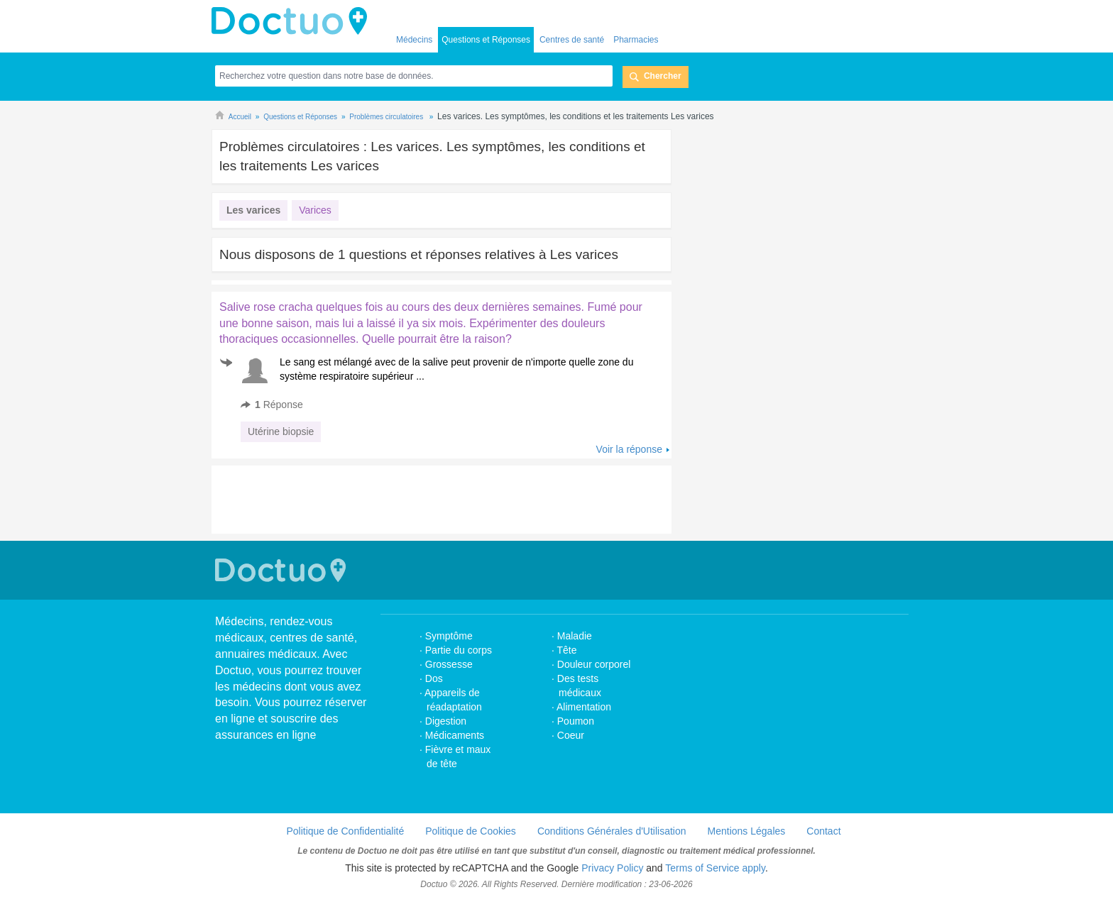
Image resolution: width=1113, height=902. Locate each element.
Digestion (447, 721)
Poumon (575, 721)
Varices (315, 210)
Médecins (414, 40)
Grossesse (449, 664)
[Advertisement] (427, 500)
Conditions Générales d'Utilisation (611, 831)
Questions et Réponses (486, 40)
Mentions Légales (747, 831)
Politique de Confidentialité (345, 831)
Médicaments (454, 735)
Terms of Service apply (715, 868)
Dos (434, 678)
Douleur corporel (594, 664)
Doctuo (293, 21)
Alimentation (583, 707)
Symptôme (449, 636)
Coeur (570, 735)
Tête (567, 650)
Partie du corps (460, 650)
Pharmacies (635, 40)
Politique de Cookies (470, 831)
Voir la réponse (629, 449)
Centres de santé (571, 40)
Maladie (574, 636)
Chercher (662, 76)
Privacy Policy (612, 868)
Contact (823, 831)
